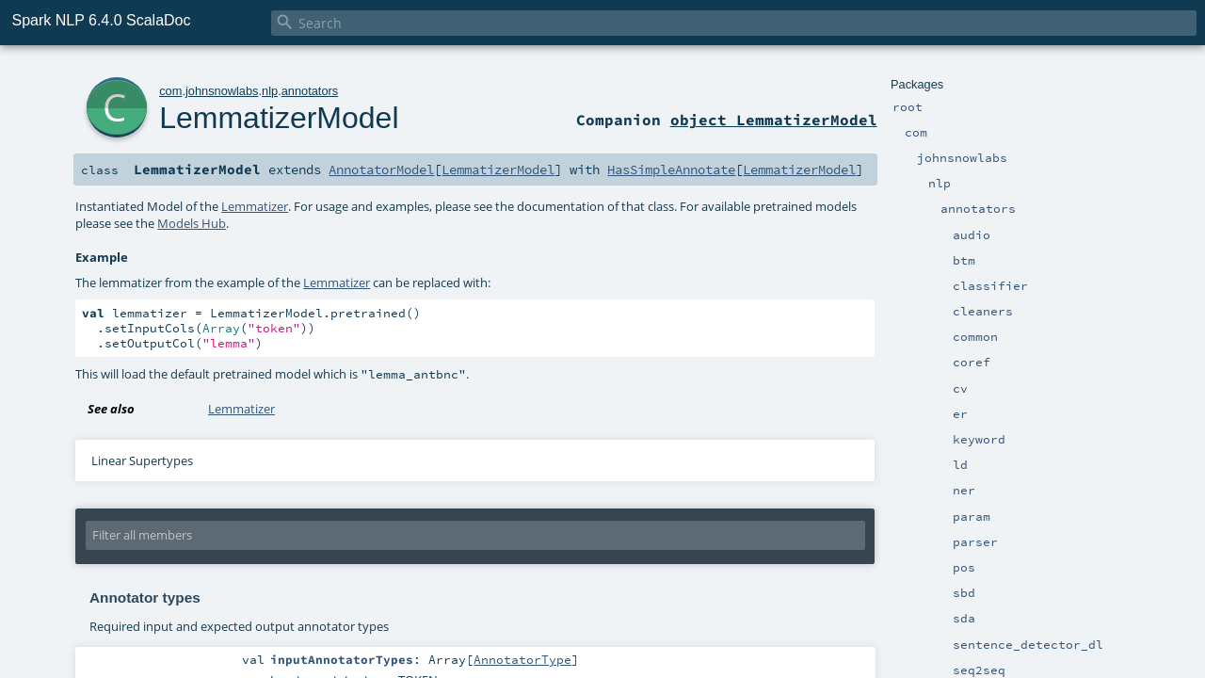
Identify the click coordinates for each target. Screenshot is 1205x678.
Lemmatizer (254, 206)
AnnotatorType (522, 659)
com (170, 91)
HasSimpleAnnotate (671, 169)
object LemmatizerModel (773, 119)
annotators (309, 91)
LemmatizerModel (278, 118)
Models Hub (191, 223)
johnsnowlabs (222, 91)
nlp (270, 91)
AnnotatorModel (381, 169)
